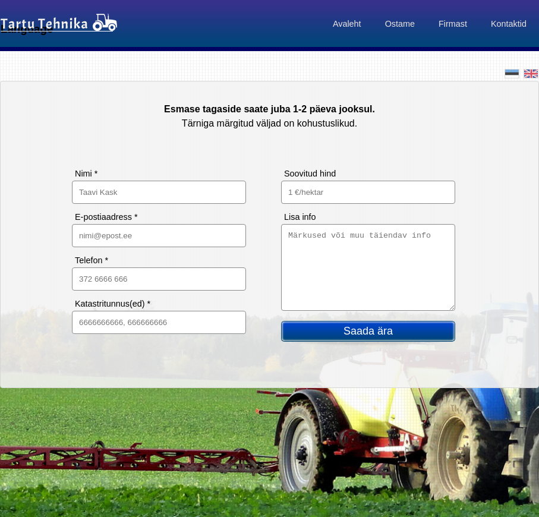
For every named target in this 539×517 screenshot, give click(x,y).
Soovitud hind (310, 173)
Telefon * (91, 260)
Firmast (453, 24)
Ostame (400, 24)
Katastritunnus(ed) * (112, 303)
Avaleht (347, 24)
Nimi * (86, 173)
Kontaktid (509, 24)
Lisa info (300, 217)
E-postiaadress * (106, 217)
